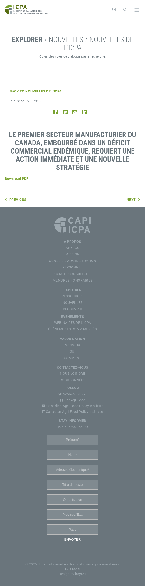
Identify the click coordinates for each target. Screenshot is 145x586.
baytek (80, 574)
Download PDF (16, 179)
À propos (72, 242)
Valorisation (72, 339)
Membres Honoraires (72, 280)
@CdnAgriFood (72, 394)
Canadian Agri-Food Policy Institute (73, 406)
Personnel (72, 267)
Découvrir (72, 309)
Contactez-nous (72, 367)
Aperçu (72, 248)
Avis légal (73, 569)
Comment (72, 358)
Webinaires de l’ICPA (72, 323)
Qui (73, 351)
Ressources (73, 296)
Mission (72, 254)
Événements (72, 316)
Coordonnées (73, 380)
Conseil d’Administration (72, 261)
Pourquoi (72, 345)
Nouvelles (73, 302)
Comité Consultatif (72, 274)
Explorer (72, 290)
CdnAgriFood (73, 400)
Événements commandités (72, 329)
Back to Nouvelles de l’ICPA (36, 91)
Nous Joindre (72, 373)
